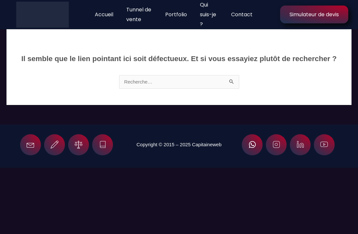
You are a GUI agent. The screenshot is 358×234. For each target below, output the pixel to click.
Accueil (104, 14)
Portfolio (176, 14)
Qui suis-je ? (208, 14)
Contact (241, 14)
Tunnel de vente (138, 14)
